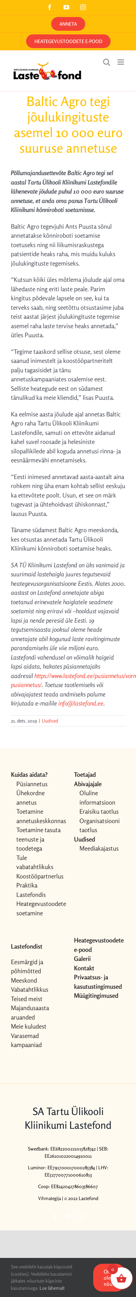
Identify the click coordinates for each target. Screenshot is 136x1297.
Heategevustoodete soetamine (39, 908)
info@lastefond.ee (80, 703)
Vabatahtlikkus (29, 989)
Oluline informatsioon (97, 797)
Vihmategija (49, 1198)
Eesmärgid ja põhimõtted (27, 966)
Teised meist (26, 999)
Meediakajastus (99, 848)
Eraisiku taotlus (99, 811)
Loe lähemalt (52, 1288)
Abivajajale (88, 784)
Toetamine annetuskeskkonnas (39, 816)
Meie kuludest (28, 1026)
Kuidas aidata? (29, 774)
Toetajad (85, 774)
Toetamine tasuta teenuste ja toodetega (38, 839)
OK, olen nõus (109, 1277)
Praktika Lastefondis (31, 889)
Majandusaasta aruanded (30, 1012)
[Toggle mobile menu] (121, 62)
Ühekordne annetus (30, 797)
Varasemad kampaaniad (26, 1040)
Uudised (50, 721)
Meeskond (24, 980)
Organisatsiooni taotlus (99, 825)
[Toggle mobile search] (106, 62)
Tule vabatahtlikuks (34, 862)
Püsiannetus (32, 784)
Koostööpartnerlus (39, 876)
